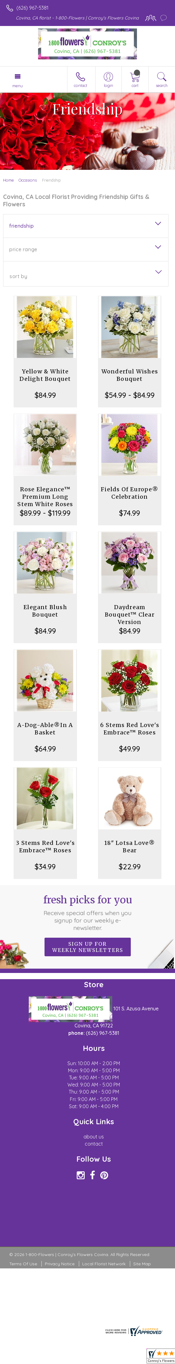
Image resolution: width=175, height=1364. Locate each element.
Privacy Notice (60, 1264)
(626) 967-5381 (32, 8)
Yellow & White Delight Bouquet (45, 375)
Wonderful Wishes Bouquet (129, 375)
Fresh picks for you (87, 913)
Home (8, 180)
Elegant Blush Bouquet (45, 611)
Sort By (18, 276)
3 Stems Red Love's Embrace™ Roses (45, 846)
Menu (17, 85)
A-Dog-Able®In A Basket (45, 728)
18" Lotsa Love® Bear (129, 846)
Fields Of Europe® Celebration (129, 493)
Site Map (142, 1264)
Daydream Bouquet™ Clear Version (130, 615)
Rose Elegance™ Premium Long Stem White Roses (45, 497)
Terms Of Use (23, 1264)
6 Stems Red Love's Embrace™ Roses (129, 728)
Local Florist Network (104, 1264)
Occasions (28, 180)
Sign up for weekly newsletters (87, 947)
